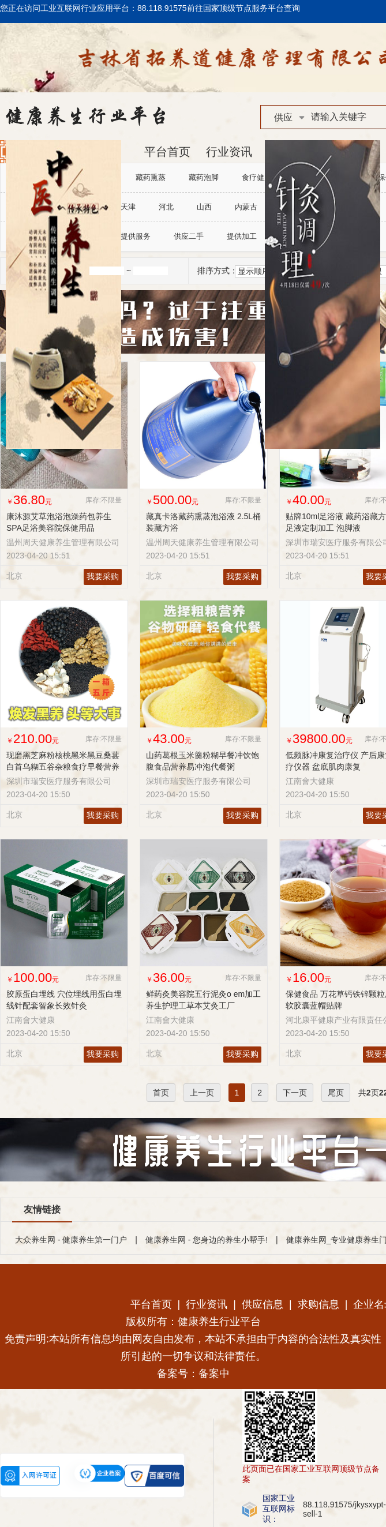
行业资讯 (229, 151)
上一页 (202, 1092)
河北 (166, 206)
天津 (128, 206)
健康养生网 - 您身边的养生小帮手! (206, 1239)
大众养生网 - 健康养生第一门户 (71, 1239)
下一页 (295, 1092)
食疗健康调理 (264, 177)
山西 (204, 206)
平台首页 (167, 151)
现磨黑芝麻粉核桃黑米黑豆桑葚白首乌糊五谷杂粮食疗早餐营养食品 (62, 767)
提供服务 (136, 236)
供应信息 (262, 1304)
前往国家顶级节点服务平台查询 (243, 8)
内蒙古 (246, 206)
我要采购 (103, 576)
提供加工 (242, 236)
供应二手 (189, 236)
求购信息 (318, 1304)
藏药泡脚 (204, 177)
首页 (161, 1092)
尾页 (336, 1092)
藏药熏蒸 (151, 177)
